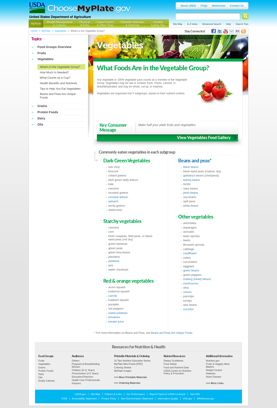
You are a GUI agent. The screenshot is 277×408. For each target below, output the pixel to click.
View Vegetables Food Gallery (204, 137)
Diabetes (210, 373)
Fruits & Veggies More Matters (218, 365)
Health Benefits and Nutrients (58, 83)
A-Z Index (192, 24)
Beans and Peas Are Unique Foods (171, 332)
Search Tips (242, 24)
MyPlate (36, 23)
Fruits (41, 53)
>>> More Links (214, 383)
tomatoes (114, 317)
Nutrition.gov (213, 360)
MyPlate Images (122, 370)
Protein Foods (47, 112)
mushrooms (190, 283)
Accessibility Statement (84, 398)
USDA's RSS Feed (243, 31)
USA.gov (187, 398)
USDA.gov (80, 394)
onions (187, 292)
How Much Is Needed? (54, 72)
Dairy (41, 118)
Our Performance (135, 394)
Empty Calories (46, 380)
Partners (76, 383)
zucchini (188, 309)
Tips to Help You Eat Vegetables (60, 88)
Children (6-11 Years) (83, 370)
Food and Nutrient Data (176, 367)
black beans (190, 167)
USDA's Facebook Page (213, 31)
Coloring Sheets (122, 367)
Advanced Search (211, 24)
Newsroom (218, 5)
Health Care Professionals (86, 380)
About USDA (188, 5)
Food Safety (170, 364)
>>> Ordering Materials (127, 383)
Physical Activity (84, 23)
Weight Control (214, 370)
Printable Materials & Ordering (132, 23)
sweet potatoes (117, 313)
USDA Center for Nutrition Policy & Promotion (177, 372)
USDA (37, 7)
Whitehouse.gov (205, 398)
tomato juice (116, 321)
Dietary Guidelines (173, 360)
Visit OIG (195, 394)
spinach (113, 201)
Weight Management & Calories (59, 23)
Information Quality (168, 398)
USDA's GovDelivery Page (231, 31)
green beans (191, 270)
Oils (40, 124)
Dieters (75, 360)
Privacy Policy (108, 398)
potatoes (113, 261)
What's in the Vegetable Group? (60, 67)
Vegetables (60, 31)
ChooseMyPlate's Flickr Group (237, 31)
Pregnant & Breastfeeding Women (86, 365)
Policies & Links (113, 394)
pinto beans (190, 192)
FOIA (64, 398)
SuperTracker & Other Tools (105, 23)
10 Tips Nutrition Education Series (132, 360)
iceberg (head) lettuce (197, 279)
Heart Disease (213, 376)
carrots (112, 295)
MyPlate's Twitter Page (219, 31)
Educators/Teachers (82, 376)
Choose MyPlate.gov (89, 9)
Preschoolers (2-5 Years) (85, 373)
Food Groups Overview (54, 47)
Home (34, 31)
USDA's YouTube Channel (225, 31)
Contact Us (237, 5)
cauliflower (190, 253)
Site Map (177, 24)
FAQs (204, 5)
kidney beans (191, 180)
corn (111, 231)
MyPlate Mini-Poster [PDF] (128, 364)
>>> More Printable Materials (130, 377)
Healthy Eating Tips (158, 23)
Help (228, 24)
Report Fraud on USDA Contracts (167, 394)
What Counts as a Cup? (55, 77)
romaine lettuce (118, 197)
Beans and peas (194, 160)
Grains (42, 106)
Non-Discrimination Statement (137, 398)
